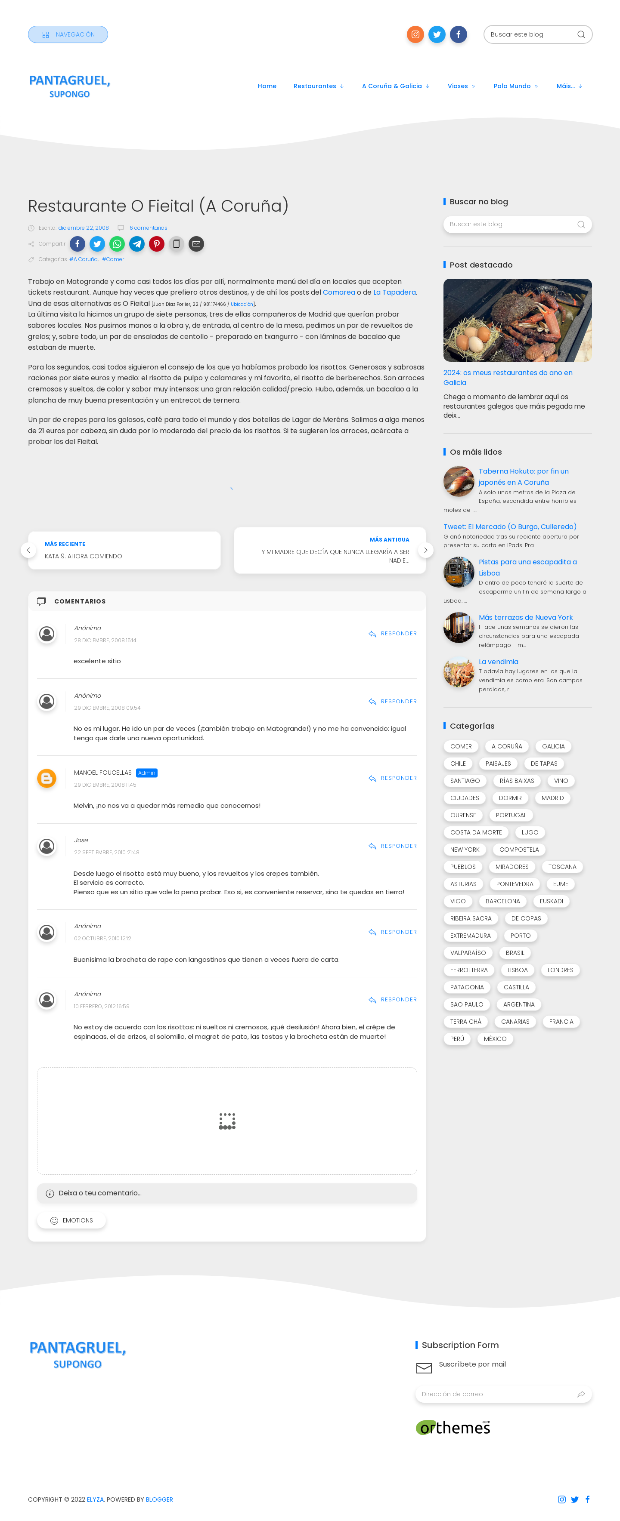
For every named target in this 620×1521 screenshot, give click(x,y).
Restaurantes (319, 86)
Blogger (159, 1499)
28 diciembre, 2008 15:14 (105, 640)
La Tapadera (394, 292)
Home (267, 86)
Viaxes (462, 86)
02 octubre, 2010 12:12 (102, 938)
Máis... (570, 86)
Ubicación (242, 304)
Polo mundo (516, 86)
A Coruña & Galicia (396, 86)
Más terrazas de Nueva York (526, 617)
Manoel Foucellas (103, 772)
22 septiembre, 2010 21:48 (107, 852)
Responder (392, 633)
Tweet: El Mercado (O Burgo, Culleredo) (510, 527)
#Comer (113, 259)
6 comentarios (147, 227)
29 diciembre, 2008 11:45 (105, 784)
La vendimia (498, 662)
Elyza (95, 1499)
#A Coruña (83, 259)
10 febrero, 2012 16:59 (102, 1006)
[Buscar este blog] (538, 34)
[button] (77, 244)
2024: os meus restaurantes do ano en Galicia (508, 378)
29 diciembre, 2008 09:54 (107, 707)
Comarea (339, 292)
